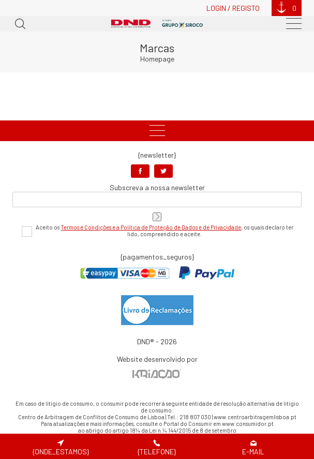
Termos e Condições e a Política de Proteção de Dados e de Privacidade (151, 227)
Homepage (157, 58)
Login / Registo (233, 8)
